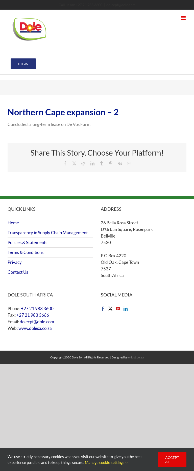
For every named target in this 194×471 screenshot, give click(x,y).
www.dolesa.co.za (35, 328)
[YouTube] (118, 309)
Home (13, 222)
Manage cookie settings (106, 462)
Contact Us (18, 272)
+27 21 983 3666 (32, 315)
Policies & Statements (27, 242)
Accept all (172, 459)
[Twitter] (110, 309)
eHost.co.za (136, 357)
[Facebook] (103, 309)
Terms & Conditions (25, 252)
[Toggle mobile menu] (183, 17)
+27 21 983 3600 (37, 308)
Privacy (15, 262)
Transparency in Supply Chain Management (48, 232)
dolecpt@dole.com (121, 5)
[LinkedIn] (126, 309)
